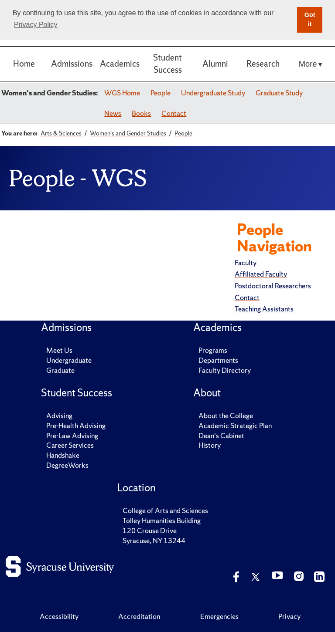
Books (141, 113)
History (209, 445)
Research (263, 63)
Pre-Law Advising (72, 435)
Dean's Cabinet (221, 435)
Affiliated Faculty (261, 274)
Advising (59, 415)
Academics (120, 63)
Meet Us (59, 350)
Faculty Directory (224, 370)
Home (24, 63)
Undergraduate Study (213, 93)
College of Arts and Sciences (165, 510)
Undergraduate (69, 360)
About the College (225, 415)
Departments (218, 360)
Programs (212, 350)
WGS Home (122, 93)
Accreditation (139, 616)
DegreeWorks (67, 465)
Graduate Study (279, 93)
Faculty (245, 262)
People (160, 93)
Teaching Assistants (264, 309)
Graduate (60, 370)
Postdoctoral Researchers (273, 286)
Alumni (215, 63)
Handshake (62, 455)
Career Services (70, 445)
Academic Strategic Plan (235, 425)
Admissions (71, 63)
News (112, 113)
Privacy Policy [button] (36, 24)
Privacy (289, 616)
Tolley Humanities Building (162, 520)
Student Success (167, 63)
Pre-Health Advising (76, 425)
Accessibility (59, 616)
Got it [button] (309, 19)
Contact (173, 113)
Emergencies (219, 616)
